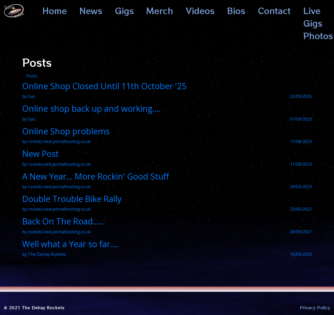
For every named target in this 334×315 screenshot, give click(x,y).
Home (54, 10)
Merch (159, 10)
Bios (236, 10)
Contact (274, 10)
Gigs (124, 10)
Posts (31, 76)
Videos (200, 10)
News (90, 10)
